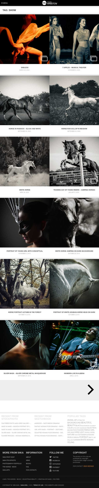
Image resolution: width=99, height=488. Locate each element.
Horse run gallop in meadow (74, 129)
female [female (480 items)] (87, 430)
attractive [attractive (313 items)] (81, 420)
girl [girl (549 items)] (92, 430)
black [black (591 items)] (78, 425)
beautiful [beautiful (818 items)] (86, 422)
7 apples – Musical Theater (74, 68)
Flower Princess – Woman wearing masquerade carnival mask (17, 436)
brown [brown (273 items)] (87, 426)
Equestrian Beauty (30, 479)
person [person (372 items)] (76, 437)
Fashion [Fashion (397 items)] (80, 430)
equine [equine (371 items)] (70, 430)
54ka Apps (6, 470)
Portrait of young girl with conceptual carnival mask (25, 251)
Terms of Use (38, 485)
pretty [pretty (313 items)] (91, 437)
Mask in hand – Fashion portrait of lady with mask (17, 429)
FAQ (27, 467)
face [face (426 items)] (75, 430)
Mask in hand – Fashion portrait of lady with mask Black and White (17, 426)
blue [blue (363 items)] (83, 426)
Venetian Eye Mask (45, 479)
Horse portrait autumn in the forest (24, 312)
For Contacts (31, 470)
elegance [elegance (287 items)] (83, 428)
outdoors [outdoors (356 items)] (90, 435)
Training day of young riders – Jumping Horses (74, 190)
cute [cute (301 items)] (74, 428)
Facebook (56, 460)
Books (28, 463)
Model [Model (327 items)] (92, 432)
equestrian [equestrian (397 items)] (91, 428)
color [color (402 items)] (69, 428)
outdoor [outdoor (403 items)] (82, 435)
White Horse (24, 190)
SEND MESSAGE (88, 466)
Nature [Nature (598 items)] (71, 434)
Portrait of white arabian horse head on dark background (74, 312)
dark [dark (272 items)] (78, 428)
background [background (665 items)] (74, 422)
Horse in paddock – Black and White (25, 129)
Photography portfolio (12, 463)
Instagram (56, 464)
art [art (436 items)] (75, 420)
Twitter (55, 457)
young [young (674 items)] (70, 442)
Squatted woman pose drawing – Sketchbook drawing (50, 433)
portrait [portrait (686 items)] (83, 437)
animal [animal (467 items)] (70, 420)
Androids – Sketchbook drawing (47, 423)
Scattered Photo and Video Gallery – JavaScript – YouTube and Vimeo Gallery (17, 423)
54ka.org (24, 485)
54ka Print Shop (9, 457)
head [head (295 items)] (72, 432)
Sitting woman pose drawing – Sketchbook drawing (50, 436)
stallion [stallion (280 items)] (70, 440)
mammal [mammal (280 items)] (87, 432)
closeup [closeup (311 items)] (93, 426)
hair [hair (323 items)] (68, 432)
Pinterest (56, 467)
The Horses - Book (9, 467)
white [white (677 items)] (83, 439)
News (28, 460)
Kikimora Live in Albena (74, 373)
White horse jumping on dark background (74, 251)
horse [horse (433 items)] (76, 432)
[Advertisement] (50, 406)
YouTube (55, 471)
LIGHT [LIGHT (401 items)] (82, 432)
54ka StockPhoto (9, 460)
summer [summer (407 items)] (76, 440)
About (28, 457)
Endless (24, 68)
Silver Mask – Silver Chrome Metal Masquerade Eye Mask (25, 373)
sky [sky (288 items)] (95, 437)
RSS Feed (56, 479)
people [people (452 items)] (70, 437)
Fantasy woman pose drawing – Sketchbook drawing (50, 426)
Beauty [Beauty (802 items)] (71, 425)
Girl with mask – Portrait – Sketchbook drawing (50, 429)
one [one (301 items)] (76, 435)
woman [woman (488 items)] (90, 440)
